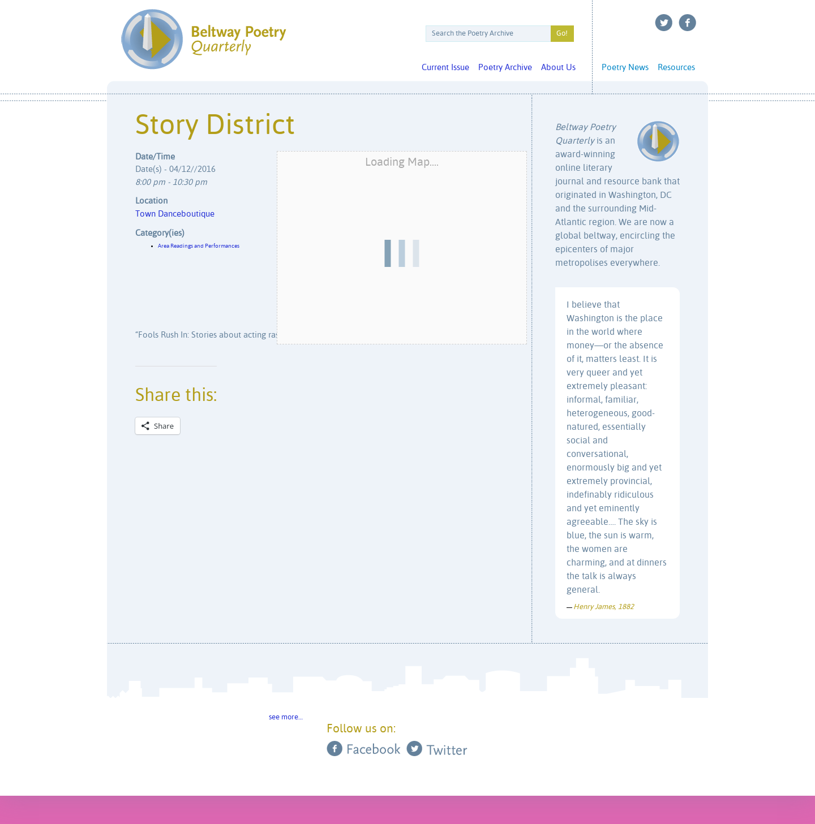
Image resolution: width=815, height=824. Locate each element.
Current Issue (445, 67)
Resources (676, 67)
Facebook (688, 22)
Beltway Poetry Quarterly (203, 39)
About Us (558, 67)
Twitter (664, 22)
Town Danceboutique (175, 214)
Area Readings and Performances (198, 246)
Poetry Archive (505, 67)
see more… (286, 717)
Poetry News (625, 67)
